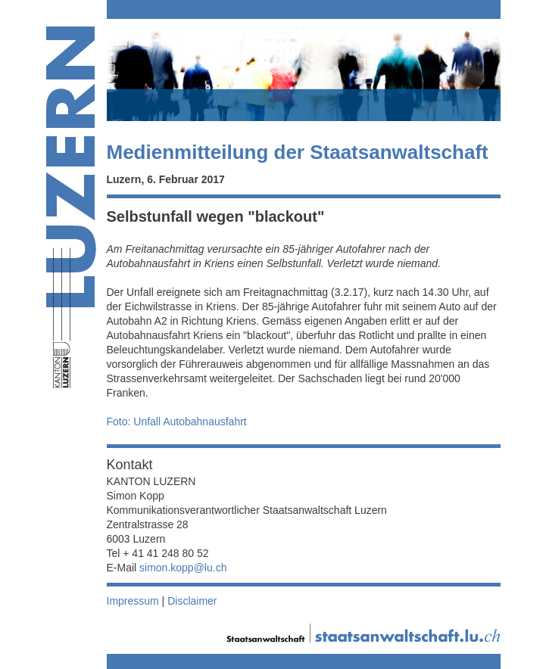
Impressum (133, 601)
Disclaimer (192, 601)
